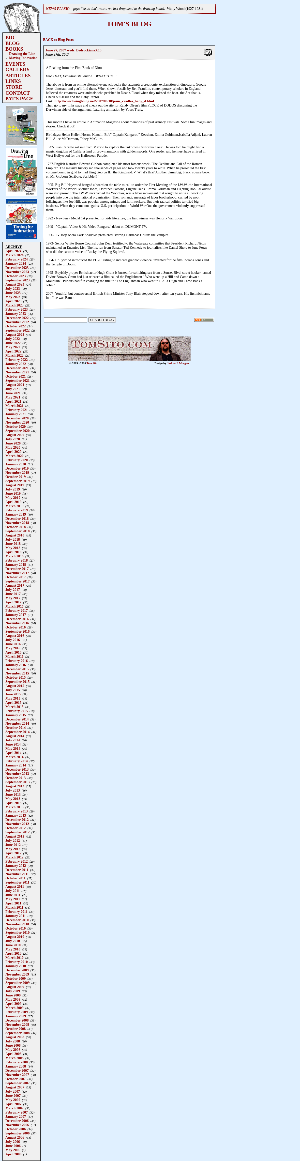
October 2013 (15, 778)
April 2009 (13, 1004)
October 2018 (15, 527)
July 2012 (12, 840)
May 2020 (12, 447)
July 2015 (12, 690)
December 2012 (17, 820)
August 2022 (14, 334)
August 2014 (14, 736)
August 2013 (14, 786)
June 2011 (12, 895)
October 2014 (15, 728)
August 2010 (14, 937)
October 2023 (15, 276)
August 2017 (14, 585)
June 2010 (13, 945)
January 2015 (15, 715)
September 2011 (17, 882)
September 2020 (17, 431)
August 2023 (14, 284)
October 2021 (15, 376)
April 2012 (13, 853)
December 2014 (17, 719)
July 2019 (12, 489)
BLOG (12, 43)
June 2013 (13, 794)
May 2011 (12, 899)
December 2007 (17, 1070)
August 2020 (14, 435)
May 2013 (12, 799)
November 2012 (17, 824)
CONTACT (17, 93)
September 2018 (17, 531)
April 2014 (13, 753)
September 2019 (17, 481)
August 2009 (14, 987)
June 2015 (13, 694)
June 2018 (13, 544)
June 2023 (13, 293)
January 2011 (15, 916)
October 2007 (15, 1079)
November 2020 (17, 422)
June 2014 (13, 744)
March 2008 (14, 1058)
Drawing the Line (22, 54)
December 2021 (17, 368)
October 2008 (15, 1029)
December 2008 (17, 1020)
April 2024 (13, 251)
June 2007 (13, 1096)
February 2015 (16, 711)
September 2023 (17, 280)
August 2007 (14, 1087)
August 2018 (14, 535)
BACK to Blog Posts (58, 40)
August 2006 (14, 1137)
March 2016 (14, 656)
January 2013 (15, 815)
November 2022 (17, 322)
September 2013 (17, 782)
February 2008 (16, 1062)
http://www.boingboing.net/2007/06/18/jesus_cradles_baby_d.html (104, 101)
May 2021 (12, 397)
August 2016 (14, 636)
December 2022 (17, 318)
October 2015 (15, 677)
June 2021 (13, 393)
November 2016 (17, 623)
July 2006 (12, 1142)
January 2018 (15, 564)
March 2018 (14, 556)
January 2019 (15, 514)
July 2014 (12, 740)
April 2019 (13, 502)
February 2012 (16, 861)
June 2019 (13, 493)
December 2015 (17, 669)
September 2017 (17, 581)
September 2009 (17, 983)
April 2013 (13, 803)
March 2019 (14, 506)
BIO (10, 37)
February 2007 (16, 1112)
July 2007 (12, 1091)
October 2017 (15, 577)
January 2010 (15, 966)
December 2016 (17, 619)
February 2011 (16, 912)
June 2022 (13, 343)
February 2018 (16, 560)
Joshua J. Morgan (178, 363)
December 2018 (17, 518)
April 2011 (13, 903)
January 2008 (15, 1066)
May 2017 (12, 598)
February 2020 (16, 460)
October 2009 (15, 978)
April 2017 (13, 602)
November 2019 (17, 472)
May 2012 (12, 849)
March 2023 (14, 305)
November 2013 (17, 774)
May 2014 (12, 748)
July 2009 (12, 991)
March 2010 (14, 958)
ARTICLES (17, 75)
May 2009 (12, 999)
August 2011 (14, 886)
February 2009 (16, 1012)
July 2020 (12, 439)
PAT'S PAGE (19, 98)
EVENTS (15, 64)
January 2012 (15, 866)
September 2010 (17, 932)
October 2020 (15, 426)
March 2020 (14, 456)
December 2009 (17, 970)
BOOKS (14, 49)
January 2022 (15, 364)
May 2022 (12, 347)
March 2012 (14, 857)
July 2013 (12, 790)
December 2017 (17, 569)
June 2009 (13, 995)
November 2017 (17, 573)
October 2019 (15, 477)
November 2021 (17, 372)
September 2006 (17, 1133)
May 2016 (12, 648)
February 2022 (16, 360)
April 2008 (13, 1054)
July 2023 (12, 288)
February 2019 (16, 510)
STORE (13, 87)
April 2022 (13, 351)
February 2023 (16, 309)
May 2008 (12, 1050)
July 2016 (12, 640)
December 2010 (17, 920)
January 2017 (15, 615)
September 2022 (17, 330)
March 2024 (14, 255)
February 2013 (16, 811)
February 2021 (16, 410)
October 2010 (15, 928)
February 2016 (16, 661)
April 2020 (13, 452)
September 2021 (17, 380)
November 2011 (17, 874)
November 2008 (17, 1024)
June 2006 (13, 1146)
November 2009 (17, 974)
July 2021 (12, 389)
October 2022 (15, 326)
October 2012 (15, 828)
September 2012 (17, 832)
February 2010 (16, 962)
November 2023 (17, 272)
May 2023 (12, 297)
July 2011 (12, 891)
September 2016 (17, 631)
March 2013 (14, 807)
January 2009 (15, 1016)
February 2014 (16, 761)
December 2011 (17, 870)
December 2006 (17, 1121)
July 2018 (12, 539)
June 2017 (13, 594)
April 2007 (13, 1104)
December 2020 (17, 418)
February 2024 (16, 259)
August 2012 (14, 836)
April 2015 (13, 702)
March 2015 (14, 707)
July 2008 (12, 1041)
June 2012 (13, 845)
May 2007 (12, 1100)
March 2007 (14, 1108)
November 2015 (17, 673)
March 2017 (14, 606)
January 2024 (15, 263)
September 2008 (17, 1033)
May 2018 (12, 548)
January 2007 (15, 1116)
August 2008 (14, 1037)
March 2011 (14, 907)
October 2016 (15, 627)
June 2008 (13, 1045)
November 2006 (17, 1125)
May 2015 (12, 698)
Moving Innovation (23, 58)
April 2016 (13, 652)
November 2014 (17, 723)
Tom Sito (92, 363)
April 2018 (13, 552)
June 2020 (13, 443)
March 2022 (14, 355)
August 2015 (14, 686)
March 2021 (14, 406)
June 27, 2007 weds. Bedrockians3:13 (73, 50)
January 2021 (15, 414)
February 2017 (16, 610)
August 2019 (14, 485)
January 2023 (15, 314)
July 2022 (12, 339)
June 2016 (13, 644)
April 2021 (13, 401)
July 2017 (12, 590)
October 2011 (15, 878)
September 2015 (17, 682)
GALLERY (17, 69)
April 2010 (13, 953)
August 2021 (14, 385)
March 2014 (14, 757)
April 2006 (13, 1154)
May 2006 (12, 1150)
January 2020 (15, 464)
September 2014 (17, 732)
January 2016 (15, 665)
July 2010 (12, 941)
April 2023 (13, 301)
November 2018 (17, 523)
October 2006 (15, 1129)
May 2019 (12, 498)
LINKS (13, 81)
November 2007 (17, 1075)
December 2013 (17, 769)
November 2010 (17, 924)
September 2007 (17, 1083)
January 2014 (15, 765)
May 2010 (12, 949)
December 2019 (17, 468)
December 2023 (17, 268)
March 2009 (14, 1008)
